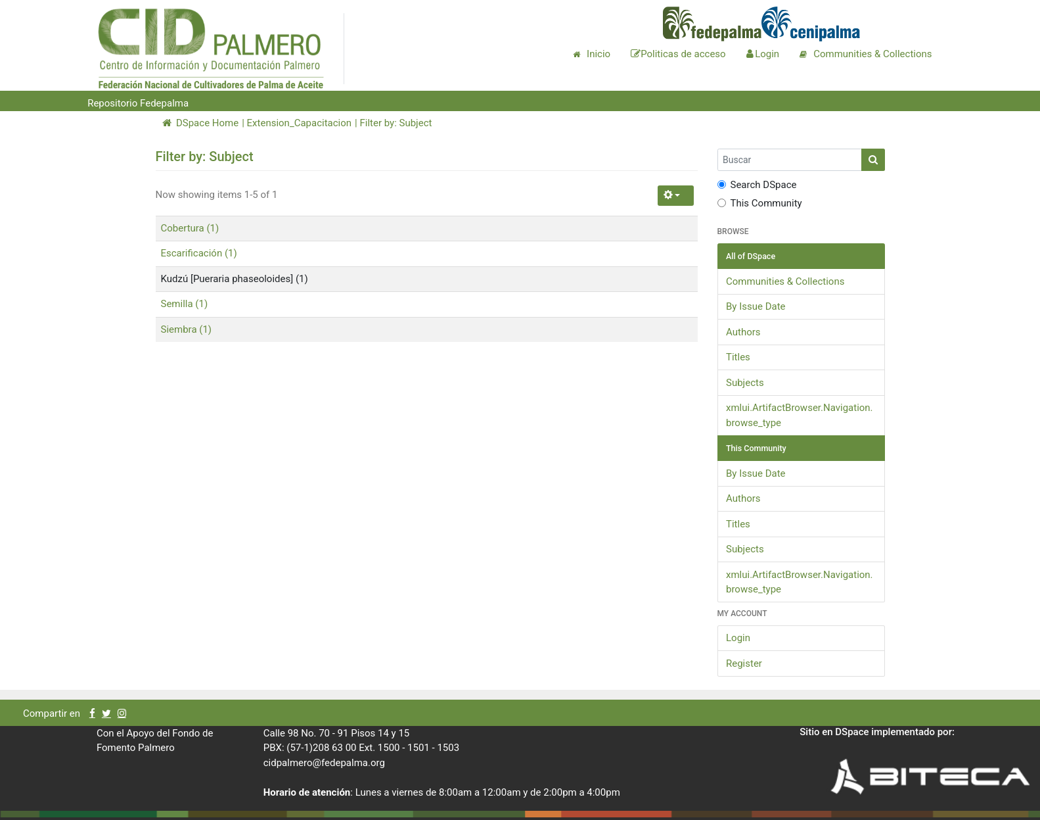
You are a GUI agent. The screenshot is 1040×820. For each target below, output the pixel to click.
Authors (743, 332)
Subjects (745, 383)
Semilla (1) (184, 304)
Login (738, 638)
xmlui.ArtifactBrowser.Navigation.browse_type (799, 415)
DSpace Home (200, 123)
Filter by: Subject (395, 123)
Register (744, 663)
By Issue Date (756, 306)
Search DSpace (757, 185)
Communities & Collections (785, 281)
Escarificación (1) (199, 253)
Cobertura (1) (190, 228)
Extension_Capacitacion (299, 123)
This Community (759, 203)
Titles (738, 357)
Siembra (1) (186, 329)
